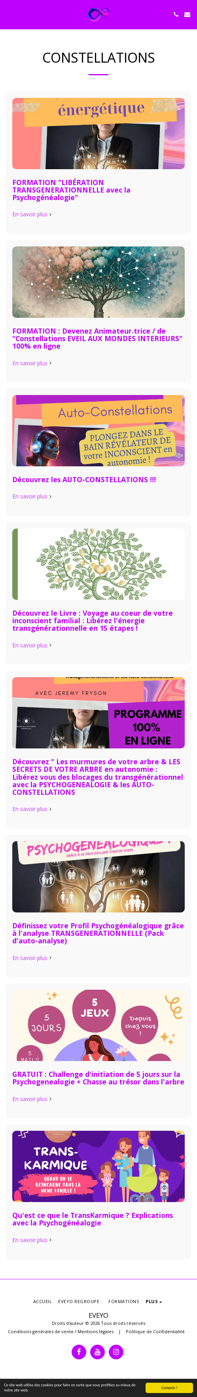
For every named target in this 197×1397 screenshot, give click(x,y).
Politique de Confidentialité (155, 1331)
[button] (8, 14)
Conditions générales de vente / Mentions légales (61, 1331)
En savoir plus (32, 214)
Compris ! (169, 1387)
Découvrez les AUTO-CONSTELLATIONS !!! (84, 479)
